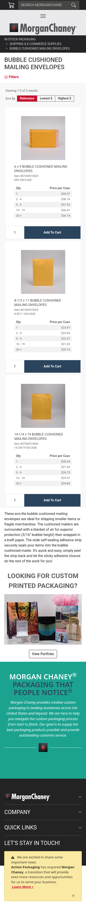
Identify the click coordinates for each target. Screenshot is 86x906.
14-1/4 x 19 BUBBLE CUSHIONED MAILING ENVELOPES (38, 436)
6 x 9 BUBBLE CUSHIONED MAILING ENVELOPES (40, 169)
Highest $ (64, 98)
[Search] (43, 5)
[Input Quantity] (14, 232)
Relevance (27, 98)
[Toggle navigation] (43, 16)
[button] (43, 16)
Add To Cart (52, 232)
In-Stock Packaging (20, 39)
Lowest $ (46, 98)
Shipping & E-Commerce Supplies (35, 44)
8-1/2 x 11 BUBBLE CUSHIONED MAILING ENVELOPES (37, 302)
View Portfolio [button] (43, 654)
